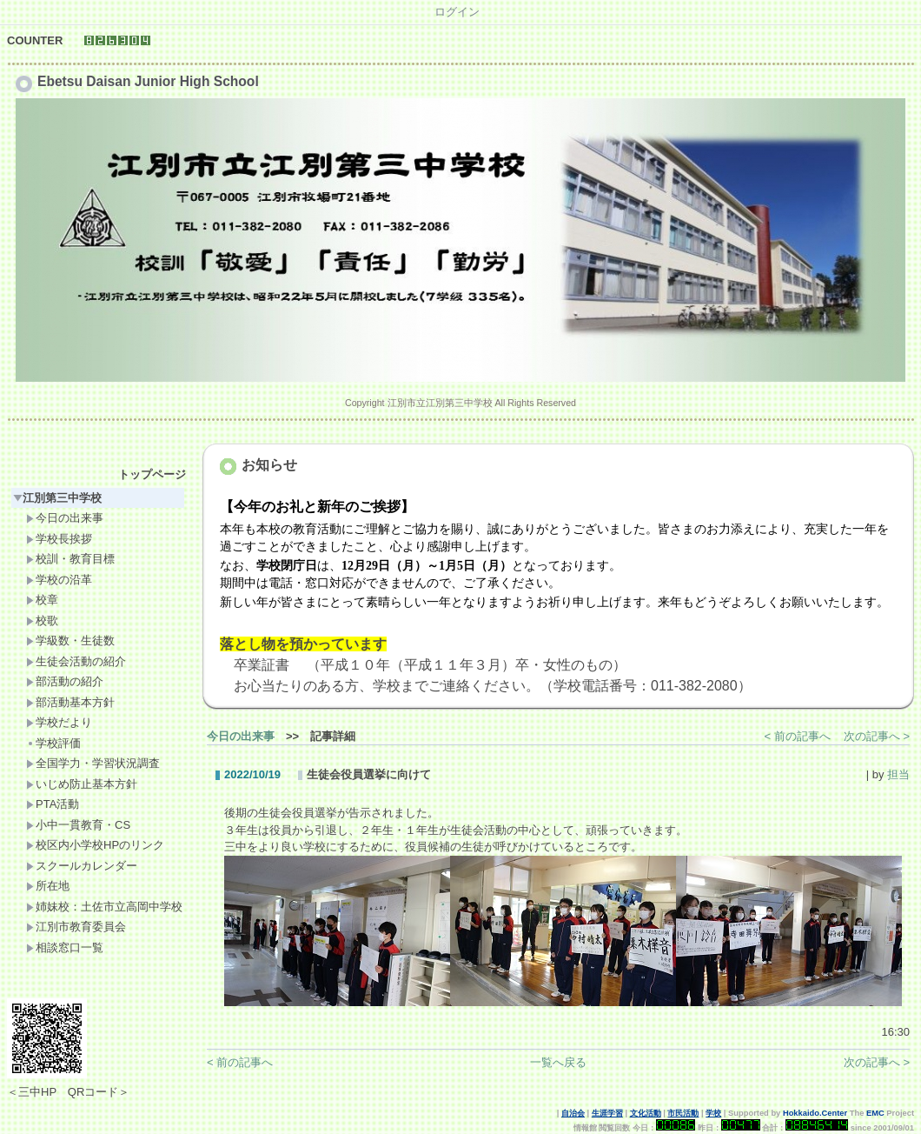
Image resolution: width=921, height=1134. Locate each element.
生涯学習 (607, 1113)
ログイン (457, 11)
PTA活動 (52, 803)
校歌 (42, 620)
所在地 (48, 885)
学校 (713, 1113)
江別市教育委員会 (76, 926)
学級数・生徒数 (70, 640)
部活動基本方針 (70, 702)
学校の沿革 (59, 579)
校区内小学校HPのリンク (95, 844)
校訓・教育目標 (70, 558)
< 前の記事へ (798, 736)
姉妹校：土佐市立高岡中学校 (104, 906)
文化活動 (645, 1113)
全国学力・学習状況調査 (93, 763)
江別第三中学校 (57, 497)
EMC (875, 1113)
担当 (898, 774)
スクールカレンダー (81, 865)
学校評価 (53, 743)
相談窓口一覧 (64, 947)
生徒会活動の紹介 (76, 661)
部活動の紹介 (64, 681)
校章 (42, 599)
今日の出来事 (64, 517)
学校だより (59, 722)
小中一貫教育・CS (78, 824)
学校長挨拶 (59, 538)
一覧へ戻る (558, 1062)
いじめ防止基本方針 (81, 783)
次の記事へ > (877, 736)
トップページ (152, 474)
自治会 (573, 1113)
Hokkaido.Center (815, 1113)
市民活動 (683, 1113)
